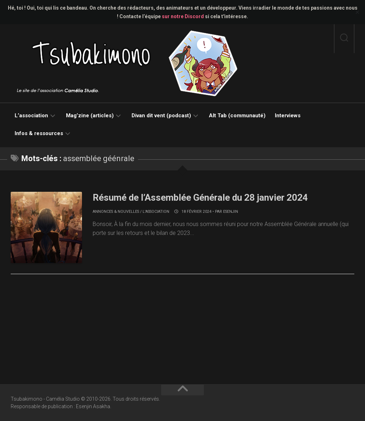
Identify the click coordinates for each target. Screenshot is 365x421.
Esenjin (230, 211)
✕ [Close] (357, 12)
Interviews (287, 115)
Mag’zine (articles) (90, 115)
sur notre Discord (183, 16)
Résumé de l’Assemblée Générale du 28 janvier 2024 (201, 197)
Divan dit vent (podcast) (161, 115)
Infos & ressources (39, 133)
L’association (31, 115)
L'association (156, 211)
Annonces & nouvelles (116, 211)
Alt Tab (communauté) (237, 115)
